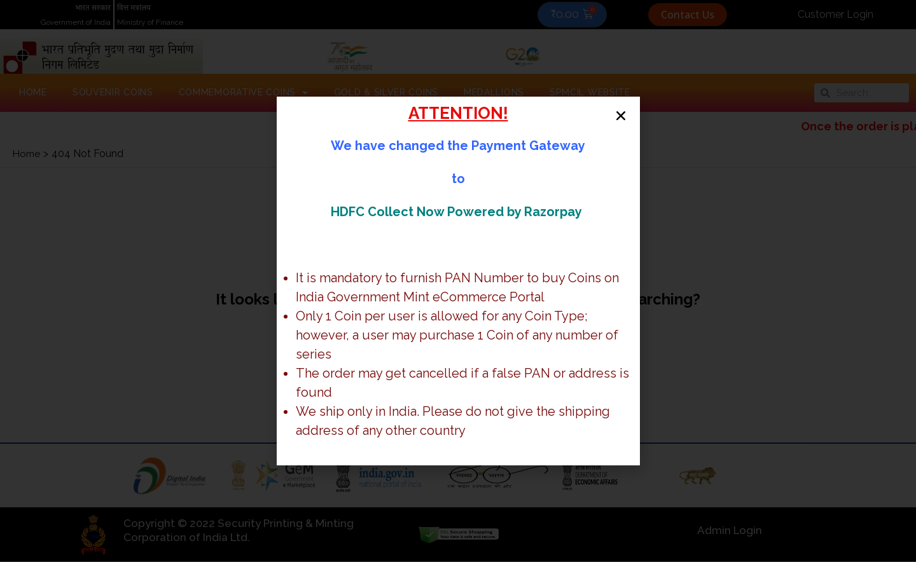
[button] (612, 124)
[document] (458, 281)
